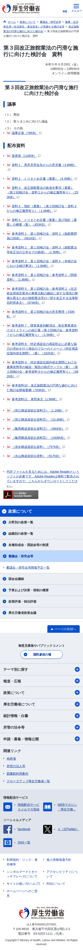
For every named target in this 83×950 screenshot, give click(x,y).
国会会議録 (16, 579)
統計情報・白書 (41, 715)
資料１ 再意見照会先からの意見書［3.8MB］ (41, 167)
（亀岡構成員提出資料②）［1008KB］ (38, 438)
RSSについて (55, 883)
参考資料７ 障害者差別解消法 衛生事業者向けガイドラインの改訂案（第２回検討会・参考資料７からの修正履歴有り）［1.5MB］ (42, 330)
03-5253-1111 (43, 933)
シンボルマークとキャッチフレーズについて (22, 874)
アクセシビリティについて (61, 874)
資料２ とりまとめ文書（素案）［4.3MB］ (42, 178)
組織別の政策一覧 (20, 533)
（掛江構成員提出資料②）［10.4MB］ (38, 419)
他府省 (11, 758)
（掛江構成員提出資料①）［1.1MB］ (37, 410)
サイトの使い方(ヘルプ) (23, 883)
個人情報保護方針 (58, 859)
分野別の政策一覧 (20, 522)
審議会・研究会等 (20, 556)
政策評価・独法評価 (22, 601)
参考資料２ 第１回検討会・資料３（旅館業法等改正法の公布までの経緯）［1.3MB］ (42, 249)
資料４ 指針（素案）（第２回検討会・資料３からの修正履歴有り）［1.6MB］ (42, 208)
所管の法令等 (41, 727)
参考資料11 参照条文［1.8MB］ (34, 399)
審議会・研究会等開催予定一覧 (28, 567)
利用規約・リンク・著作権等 (22, 862)
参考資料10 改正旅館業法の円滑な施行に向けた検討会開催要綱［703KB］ (42, 387)
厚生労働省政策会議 (22, 613)
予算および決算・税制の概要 (28, 590)
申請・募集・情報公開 (41, 738)
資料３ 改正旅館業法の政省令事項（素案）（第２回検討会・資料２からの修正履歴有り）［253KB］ (42, 192)
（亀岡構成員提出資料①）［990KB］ (37, 428)
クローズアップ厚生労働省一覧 (28, 781)
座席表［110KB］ (24, 156)
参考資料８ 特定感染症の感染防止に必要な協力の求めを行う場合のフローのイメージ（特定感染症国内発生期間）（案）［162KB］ (42, 348)
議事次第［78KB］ (24, 133)
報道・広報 (41, 680)
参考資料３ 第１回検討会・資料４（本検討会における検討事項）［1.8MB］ (42, 263)
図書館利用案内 (17, 773)
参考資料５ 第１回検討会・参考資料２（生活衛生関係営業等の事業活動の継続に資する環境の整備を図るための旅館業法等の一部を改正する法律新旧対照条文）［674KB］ (42, 295)
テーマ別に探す (41, 669)
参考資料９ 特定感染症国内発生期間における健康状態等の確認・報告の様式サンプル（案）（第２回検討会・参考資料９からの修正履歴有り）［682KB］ (42, 369)
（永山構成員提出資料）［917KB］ (36, 456)
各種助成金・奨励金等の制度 (28, 545)
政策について (41, 692)
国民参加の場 (42, 654)
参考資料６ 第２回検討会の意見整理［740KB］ (41, 313)
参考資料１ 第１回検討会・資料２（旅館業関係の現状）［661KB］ (42, 235)
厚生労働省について (41, 704)
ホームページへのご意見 (22, 893)
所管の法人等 (16, 766)
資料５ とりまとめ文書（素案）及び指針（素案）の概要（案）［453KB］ (42, 222)
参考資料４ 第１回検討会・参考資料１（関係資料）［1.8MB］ (42, 277)
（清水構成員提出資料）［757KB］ (36, 447)
